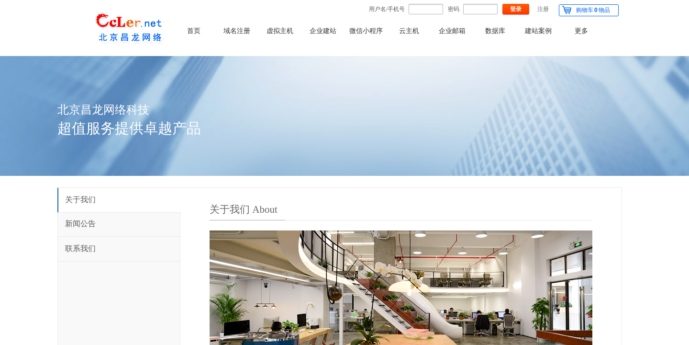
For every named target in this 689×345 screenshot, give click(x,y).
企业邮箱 (452, 30)
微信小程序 (366, 30)
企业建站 (323, 30)
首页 (193, 30)
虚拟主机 (280, 30)
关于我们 (80, 200)
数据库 (495, 30)
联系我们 (80, 248)
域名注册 (236, 30)
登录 (516, 9)
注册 (543, 9)
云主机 (409, 30)
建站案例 (538, 30)
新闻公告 (80, 223)
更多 (581, 30)
